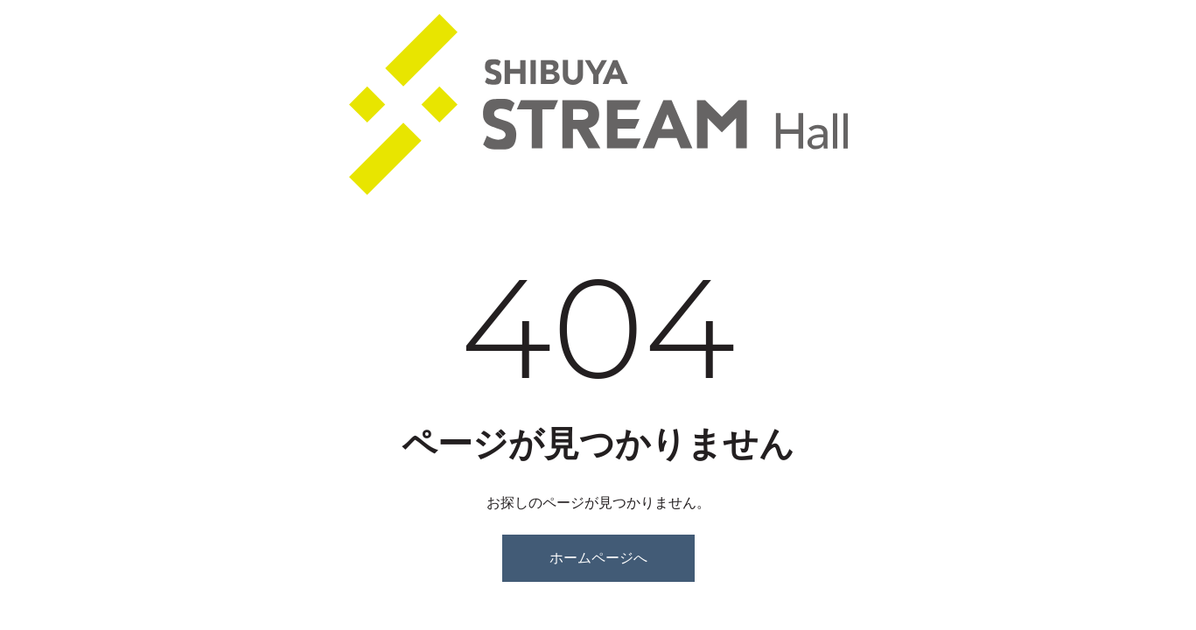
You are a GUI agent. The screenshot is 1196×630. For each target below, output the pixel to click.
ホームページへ (598, 558)
